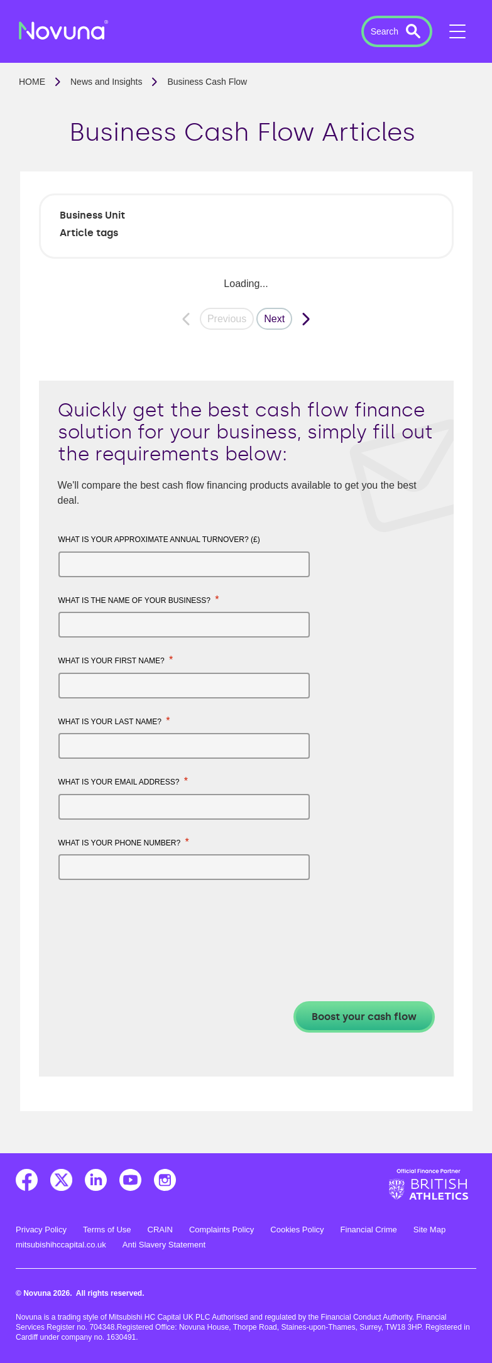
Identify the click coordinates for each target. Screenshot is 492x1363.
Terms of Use (107, 1229)
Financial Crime (369, 1229)
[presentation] (153, 920)
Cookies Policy (297, 1229)
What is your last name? (114, 720)
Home (32, 81)
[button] (396, 31)
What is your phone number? (123, 842)
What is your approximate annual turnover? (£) (159, 539)
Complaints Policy (221, 1229)
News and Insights (106, 81)
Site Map (429, 1229)
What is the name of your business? (138, 599)
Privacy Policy (41, 1229)
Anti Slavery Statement (164, 1244)
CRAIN (160, 1229)
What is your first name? (115, 659)
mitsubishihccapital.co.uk (61, 1244)
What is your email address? (123, 781)
